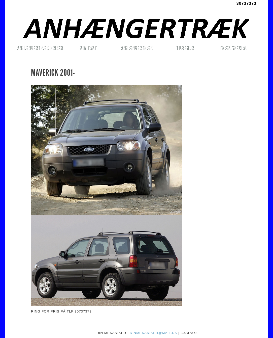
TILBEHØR (184, 47)
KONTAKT (88, 47)
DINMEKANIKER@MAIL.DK (153, 333)
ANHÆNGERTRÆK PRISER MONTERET (39, 48)
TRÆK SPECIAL (233, 47)
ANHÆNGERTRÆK (136, 47)
